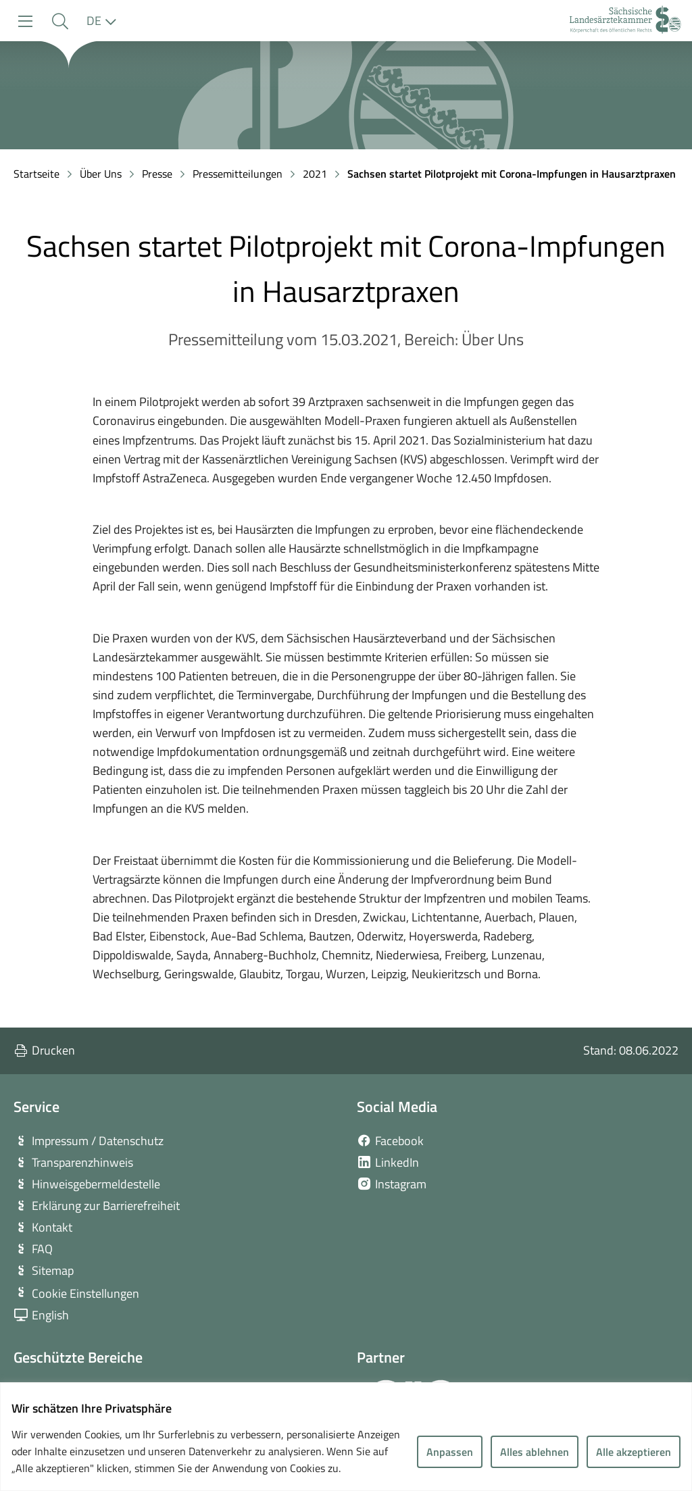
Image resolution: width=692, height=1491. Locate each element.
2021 (315, 174)
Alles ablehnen (534, 1452)
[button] (60, 21)
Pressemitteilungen (237, 174)
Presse (157, 174)
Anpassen (449, 1452)
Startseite (36, 174)
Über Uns (101, 174)
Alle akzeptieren (633, 1452)
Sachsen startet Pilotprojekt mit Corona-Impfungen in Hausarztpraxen (511, 174)
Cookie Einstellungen (85, 1293)
